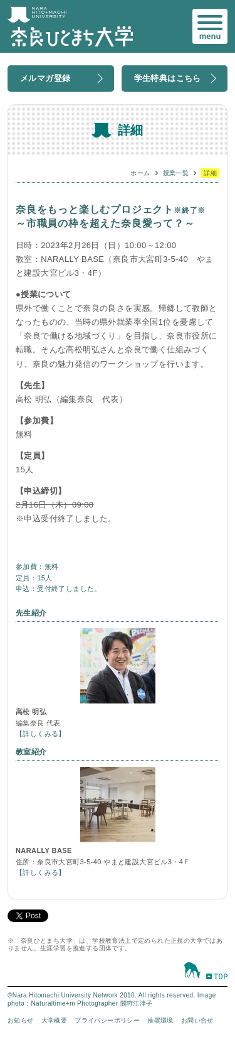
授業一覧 (176, 173)
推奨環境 (160, 1020)
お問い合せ (197, 1020)
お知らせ (21, 1020)
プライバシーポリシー (107, 1020)
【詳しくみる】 (41, 733)
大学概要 (54, 1020)
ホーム (140, 173)
